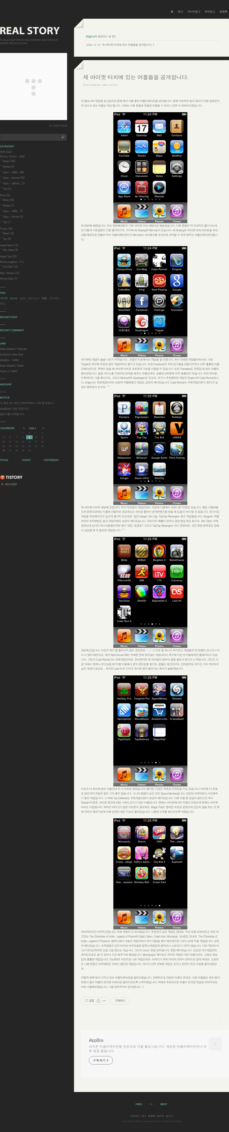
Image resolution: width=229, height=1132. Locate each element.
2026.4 (32, 428)
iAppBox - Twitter (9, 360)
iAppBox (96, 1040)
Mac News (10, 250)
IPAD (3, 304)
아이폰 (4, 298)
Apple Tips (8, 256)
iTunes (6, 228)
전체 (6, 152)
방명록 (223, 11)
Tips (7, 189)
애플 (44, 298)
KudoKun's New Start (11, 354)
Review (8, 166)
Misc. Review (9, 273)
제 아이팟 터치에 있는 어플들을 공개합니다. (127, 44)
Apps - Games (14, 177)
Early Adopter (128, 1121)
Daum (158, 1121)
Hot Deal (10, 266)
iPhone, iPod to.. (12, 156)
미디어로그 (194, 11)
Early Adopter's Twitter (12, 365)
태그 (180, 11)
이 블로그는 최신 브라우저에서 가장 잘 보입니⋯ (27, 403)
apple (22, 298)
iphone (13, 298)
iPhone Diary (8, 278)
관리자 (160, 1116)
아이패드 (54, 298)
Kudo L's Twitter (8, 371)
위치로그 (210, 11)
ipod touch (33, 298)
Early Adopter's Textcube (13, 349)
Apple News (9, 245)
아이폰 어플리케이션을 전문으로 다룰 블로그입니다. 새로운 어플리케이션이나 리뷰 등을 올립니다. (148, 1048)
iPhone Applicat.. (11, 262)
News (9, 161)
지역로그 (135, 1116)
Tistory (178, 1121)
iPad (5, 195)
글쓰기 (169, 1116)
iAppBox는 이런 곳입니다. (14, 408)
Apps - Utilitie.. (13, 172)
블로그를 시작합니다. (12, 414)
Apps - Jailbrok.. (14, 183)
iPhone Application (92, 85)
